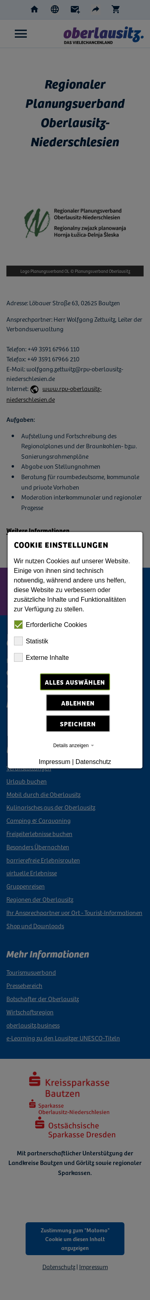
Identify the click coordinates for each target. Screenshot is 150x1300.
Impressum (54, 761)
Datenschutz (93, 761)
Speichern (78, 723)
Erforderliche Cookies (50, 624)
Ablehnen (78, 702)
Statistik (31, 641)
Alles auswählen (75, 682)
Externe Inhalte (41, 657)
